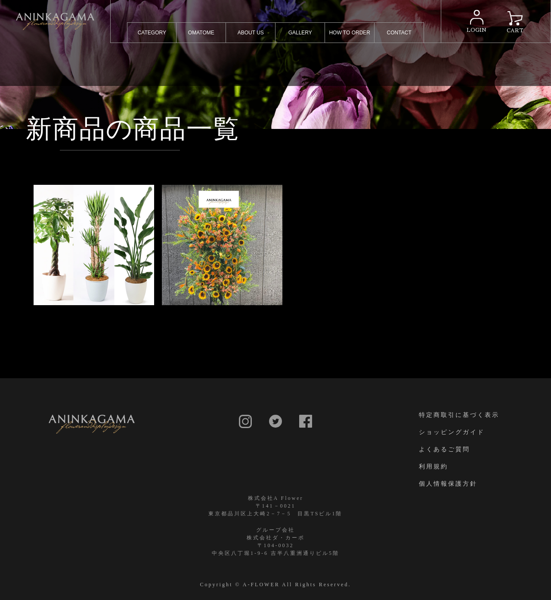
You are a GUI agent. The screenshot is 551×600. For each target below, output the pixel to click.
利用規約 (433, 466)
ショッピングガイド (452, 432)
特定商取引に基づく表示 (459, 414)
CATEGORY (152, 33)
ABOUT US (251, 33)
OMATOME (201, 33)
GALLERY (300, 33)
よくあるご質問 (444, 449)
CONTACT (399, 33)
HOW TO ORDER (349, 33)
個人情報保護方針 (448, 483)
